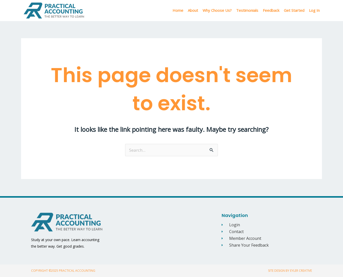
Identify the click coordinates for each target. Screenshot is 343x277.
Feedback (271, 10)
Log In (314, 10)
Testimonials (247, 10)
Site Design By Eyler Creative (290, 270)
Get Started (294, 10)
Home (178, 10)
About (193, 10)
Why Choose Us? (217, 10)
